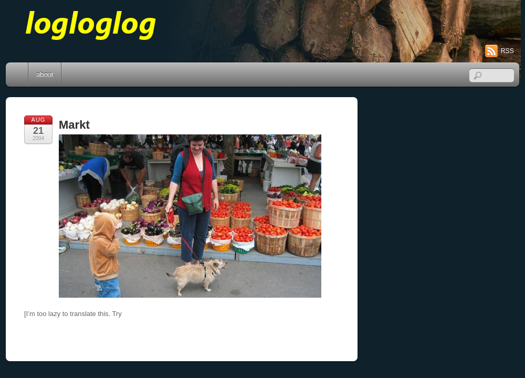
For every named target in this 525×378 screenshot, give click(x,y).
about (44, 74)
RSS (507, 51)
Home (18, 74)
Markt (74, 124)
